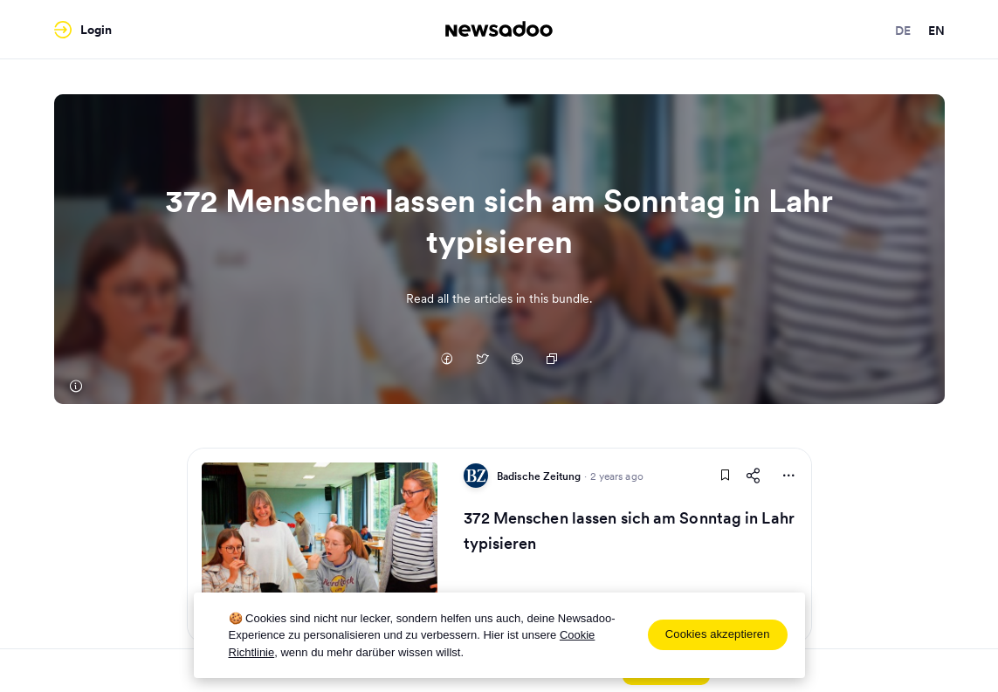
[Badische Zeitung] (76, 386)
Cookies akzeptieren (717, 634)
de (903, 30)
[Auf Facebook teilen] (447, 360)
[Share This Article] (753, 475)
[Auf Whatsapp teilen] (517, 360)
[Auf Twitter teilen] (482, 360)
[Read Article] (319, 545)
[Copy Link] (552, 360)
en (936, 30)
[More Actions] (788, 475)
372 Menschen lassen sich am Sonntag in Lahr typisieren (629, 530)
